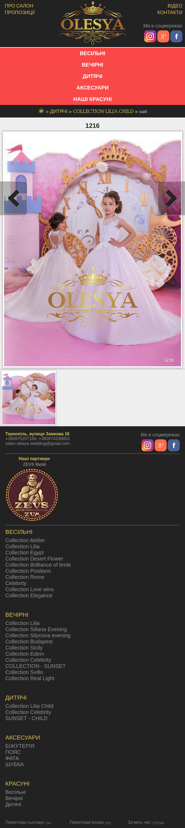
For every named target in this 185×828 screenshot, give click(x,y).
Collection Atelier (25, 540)
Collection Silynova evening (38, 635)
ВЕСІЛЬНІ (92, 53)
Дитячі (13, 804)
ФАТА (12, 758)
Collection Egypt (24, 552)
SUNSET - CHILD (26, 718)
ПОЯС (13, 752)
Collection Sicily (24, 648)
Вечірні (14, 798)
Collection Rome (24, 577)
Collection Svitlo (24, 672)
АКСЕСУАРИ (92, 88)
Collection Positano (28, 571)
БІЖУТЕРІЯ (19, 746)
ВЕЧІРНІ (92, 65)
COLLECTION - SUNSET (35, 666)
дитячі (59, 111)
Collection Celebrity (28, 660)
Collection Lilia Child (104, 111)
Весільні (15, 792)
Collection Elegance (28, 595)
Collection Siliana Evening (36, 629)
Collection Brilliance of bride (38, 565)
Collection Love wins (29, 589)
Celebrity (15, 583)
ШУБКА (14, 764)
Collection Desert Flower (34, 559)
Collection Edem (24, 654)
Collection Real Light (29, 678)
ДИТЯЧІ (92, 76)
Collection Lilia (22, 546)
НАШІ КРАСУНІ (92, 99)
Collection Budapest (29, 641)
